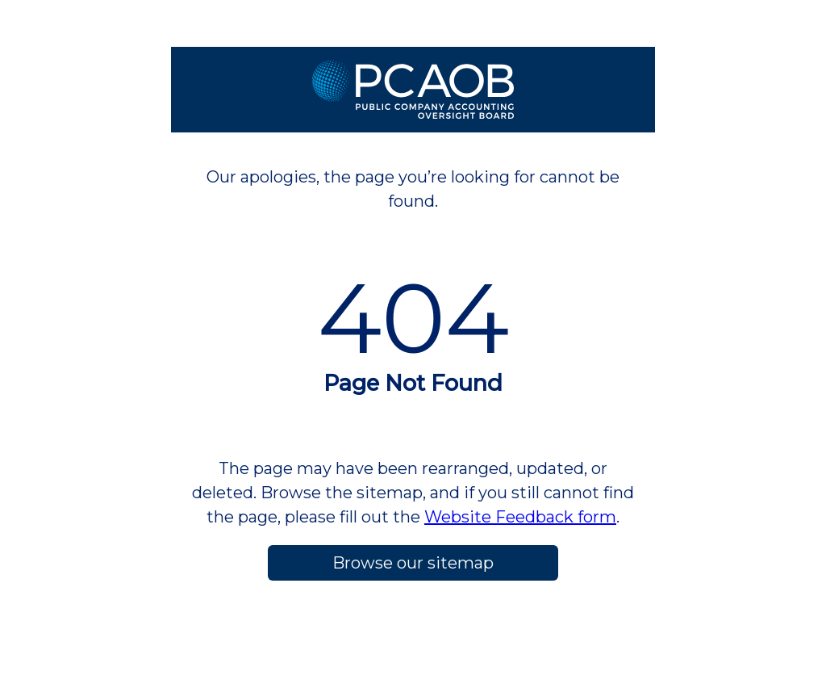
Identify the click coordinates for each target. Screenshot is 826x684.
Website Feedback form (520, 517)
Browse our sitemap (413, 563)
